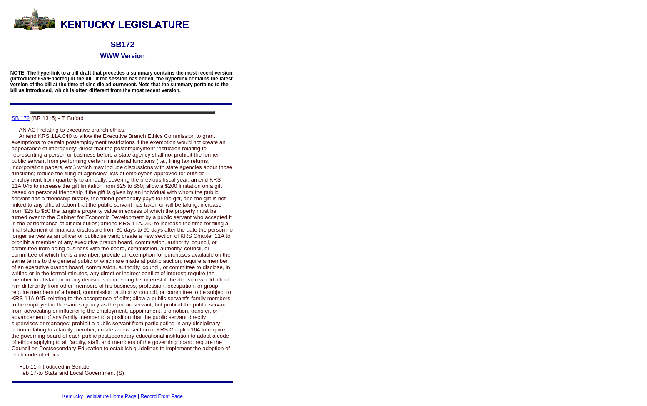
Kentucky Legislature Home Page (99, 396)
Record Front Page (162, 396)
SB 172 (21, 118)
